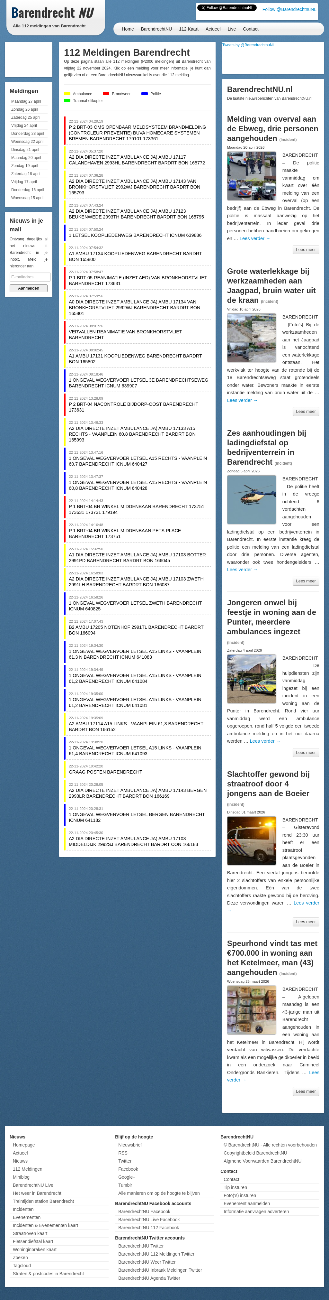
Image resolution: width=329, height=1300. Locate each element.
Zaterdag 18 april (25, 174)
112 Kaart (189, 29)
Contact (250, 29)
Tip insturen (235, 1187)
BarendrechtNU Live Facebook (149, 1219)
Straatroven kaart (30, 1233)
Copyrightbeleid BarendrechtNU (255, 1153)
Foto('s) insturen (240, 1195)
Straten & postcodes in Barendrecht (48, 1273)
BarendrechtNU (156, 29)
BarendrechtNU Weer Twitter (146, 1262)
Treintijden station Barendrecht (43, 1201)
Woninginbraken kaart (35, 1249)
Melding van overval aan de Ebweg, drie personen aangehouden (272, 129)
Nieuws (20, 1161)
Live (232, 29)
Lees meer (306, 249)
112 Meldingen (27, 1169)
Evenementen (26, 1217)
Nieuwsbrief (130, 1144)
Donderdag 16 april (27, 190)
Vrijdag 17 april (24, 182)
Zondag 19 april (24, 165)
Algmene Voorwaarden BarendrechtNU (262, 1161)
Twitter (124, 1161)
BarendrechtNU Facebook (144, 1211)
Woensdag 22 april (27, 141)
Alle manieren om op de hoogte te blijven (159, 1193)
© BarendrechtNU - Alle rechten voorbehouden (270, 1144)
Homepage (24, 1144)
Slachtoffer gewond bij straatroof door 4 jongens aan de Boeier (268, 784)
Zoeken (20, 1257)
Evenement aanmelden (247, 1203)
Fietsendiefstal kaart (33, 1241)
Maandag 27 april (26, 101)
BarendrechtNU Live (33, 1185)
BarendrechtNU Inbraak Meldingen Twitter (160, 1270)
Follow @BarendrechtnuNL (289, 9)
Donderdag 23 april (27, 133)
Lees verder (255, 238)
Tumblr (125, 1185)
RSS (123, 1153)
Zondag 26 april (24, 109)
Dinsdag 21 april (25, 149)
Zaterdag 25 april (25, 117)
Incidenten (23, 1209)
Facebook (128, 1169)
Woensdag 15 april (27, 198)
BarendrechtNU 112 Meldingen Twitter (156, 1254)
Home (128, 29)
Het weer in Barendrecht (37, 1193)
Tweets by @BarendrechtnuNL (248, 45)
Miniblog (21, 1177)
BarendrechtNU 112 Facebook (148, 1227)
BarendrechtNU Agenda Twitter (149, 1278)
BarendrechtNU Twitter (141, 1246)
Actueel (213, 29)
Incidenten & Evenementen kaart (45, 1225)
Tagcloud (22, 1265)
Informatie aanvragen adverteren (256, 1211)
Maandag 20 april (26, 157)
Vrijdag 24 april (24, 125)
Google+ (126, 1177)
